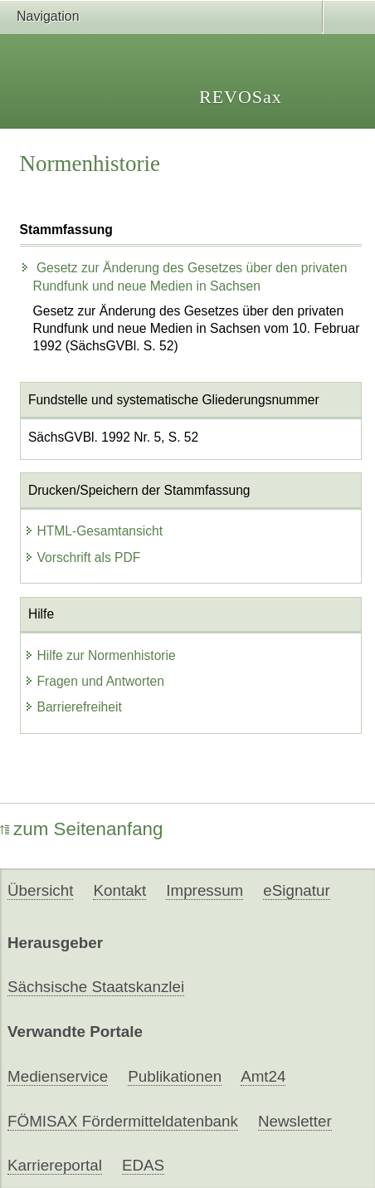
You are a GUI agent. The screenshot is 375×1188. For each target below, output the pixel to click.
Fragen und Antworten (94, 681)
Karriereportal (54, 1165)
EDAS (143, 1165)
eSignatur (296, 890)
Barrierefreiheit (73, 707)
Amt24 (263, 1076)
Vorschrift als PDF (82, 557)
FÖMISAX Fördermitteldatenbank (122, 1121)
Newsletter (295, 1121)
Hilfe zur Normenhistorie (100, 655)
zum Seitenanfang (81, 829)
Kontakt (119, 890)
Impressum (204, 890)
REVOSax (240, 96)
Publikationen (175, 1076)
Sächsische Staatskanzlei (95, 986)
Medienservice (57, 1076)
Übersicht (40, 890)
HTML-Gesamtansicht (93, 531)
